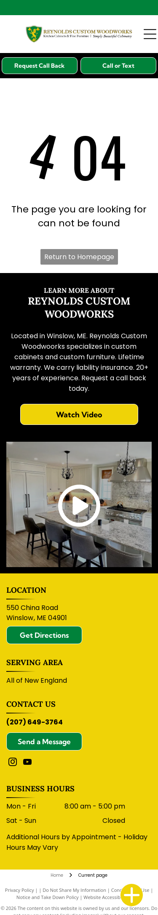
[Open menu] (150, 34)
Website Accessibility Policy (112, 897)
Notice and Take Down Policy (47, 897)
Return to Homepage (79, 257)
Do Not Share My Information (74, 890)
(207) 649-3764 (34, 722)
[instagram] (12, 763)
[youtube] (27, 763)
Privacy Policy (19, 890)
